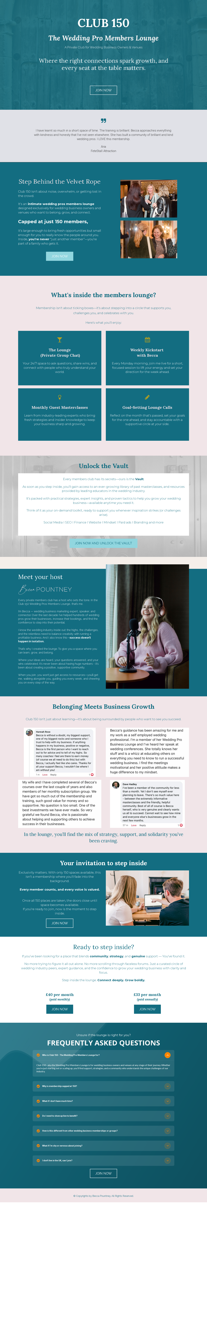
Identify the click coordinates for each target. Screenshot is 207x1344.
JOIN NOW (103, 90)
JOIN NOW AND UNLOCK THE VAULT (103, 543)
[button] (168, 1055)
